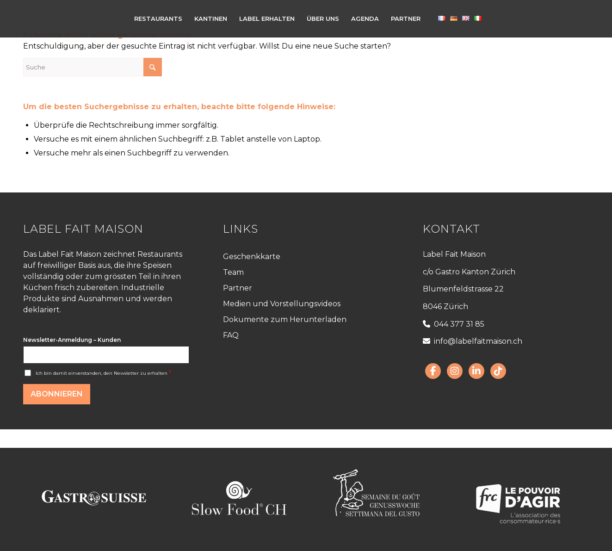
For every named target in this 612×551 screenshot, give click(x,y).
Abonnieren (57, 394)
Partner (237, 288)
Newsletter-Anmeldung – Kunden (72, 339)
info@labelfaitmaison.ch (472, 341)
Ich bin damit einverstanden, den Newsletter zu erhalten (103, 373)
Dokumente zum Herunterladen (284, 319)
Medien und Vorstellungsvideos (281, 303)
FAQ (231, 335)
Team (233, 272)
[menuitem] (158, 18)
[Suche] (92, 67)
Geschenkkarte (251, 256)
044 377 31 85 (453, 324)
